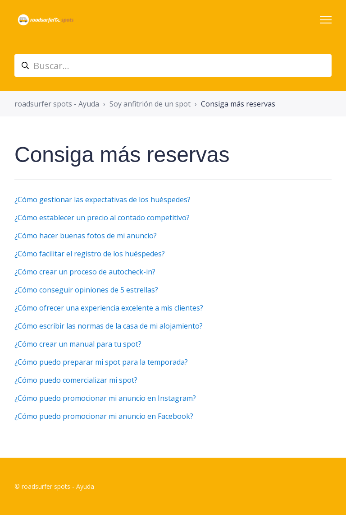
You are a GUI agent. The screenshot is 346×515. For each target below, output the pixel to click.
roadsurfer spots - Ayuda (56, 104)
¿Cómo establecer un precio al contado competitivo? (102, 218)
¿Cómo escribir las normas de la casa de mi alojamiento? (108, 326)
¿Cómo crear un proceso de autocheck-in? (84, 272)
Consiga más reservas (238, 104)
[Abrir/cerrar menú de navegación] (325, 20)
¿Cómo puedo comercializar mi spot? (75, 380)
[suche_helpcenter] (173, 65)
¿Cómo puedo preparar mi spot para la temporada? (101, 362)
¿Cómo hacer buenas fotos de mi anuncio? (85, 236)
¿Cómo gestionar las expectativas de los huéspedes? (102, 199)
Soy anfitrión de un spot (150, 104)
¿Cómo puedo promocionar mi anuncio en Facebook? (103, 416)
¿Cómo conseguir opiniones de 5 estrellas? (86, 290)
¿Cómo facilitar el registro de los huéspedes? (89, 254)
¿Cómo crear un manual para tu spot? (77, 344)
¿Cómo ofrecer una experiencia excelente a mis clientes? (108, 308)
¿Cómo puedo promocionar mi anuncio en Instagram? (105, 398)
